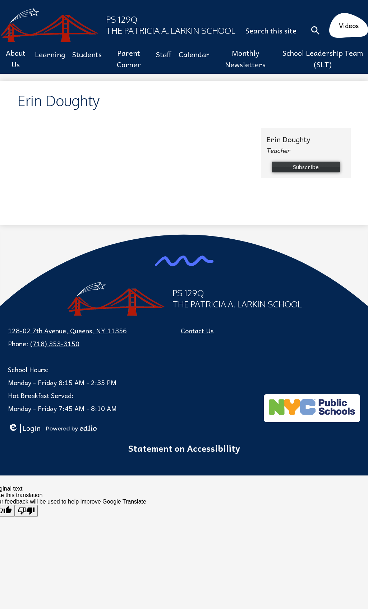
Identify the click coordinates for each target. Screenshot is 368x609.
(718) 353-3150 (54, 343)
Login (24, 428)
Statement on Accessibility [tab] (184, 448)
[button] (15, 59)
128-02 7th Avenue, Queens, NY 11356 (67, 330)
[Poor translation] (26, 511)
